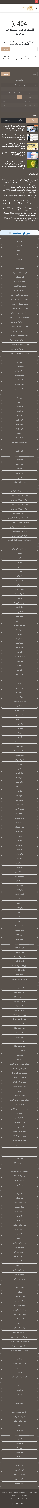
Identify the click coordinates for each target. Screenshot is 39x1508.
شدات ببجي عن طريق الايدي (19, 1064)
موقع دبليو (19, 804)
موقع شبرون (19, 876)
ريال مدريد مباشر (19, 1211)
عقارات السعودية (19, 1470)
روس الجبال (20, 778)
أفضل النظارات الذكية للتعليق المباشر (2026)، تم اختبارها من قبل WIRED (13, 146)
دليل (19, 912)
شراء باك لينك (19, 948)
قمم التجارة (19, 881)
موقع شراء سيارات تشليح (19, 1337)
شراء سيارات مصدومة (19, 1346)
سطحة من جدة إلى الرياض (19, 331)
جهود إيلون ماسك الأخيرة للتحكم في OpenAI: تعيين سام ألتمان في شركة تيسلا (19, 209)
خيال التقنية (19, 607)
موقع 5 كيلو (19, 571)
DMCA (27, 59)
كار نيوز (19, 652)
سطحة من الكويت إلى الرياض (19, 353)
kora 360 (19, 438)
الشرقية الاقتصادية (20, 625)
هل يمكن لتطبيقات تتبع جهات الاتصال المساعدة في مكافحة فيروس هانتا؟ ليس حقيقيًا (13, 137)
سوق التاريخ (19, 1185)
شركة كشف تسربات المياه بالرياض (19, 518)
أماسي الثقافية (19, 674)
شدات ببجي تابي (19, 1001)
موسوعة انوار (19, 755)
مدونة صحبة (19, 746)
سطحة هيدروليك (19, 1301)
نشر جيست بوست (19, 1180)
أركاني (19, 737)
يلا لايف (19, 1359)
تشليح (19, 1323)
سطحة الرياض (19, 268)
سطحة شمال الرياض (19, 281)
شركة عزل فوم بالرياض (19, 513)
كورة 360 (19, 429)
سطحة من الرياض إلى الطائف (19, 308)
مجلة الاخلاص (19, 930)
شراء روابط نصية (19, 957)
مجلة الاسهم (20, 616)
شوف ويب (19, 612)
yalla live (19, 1430)
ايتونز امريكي (19, 1010)
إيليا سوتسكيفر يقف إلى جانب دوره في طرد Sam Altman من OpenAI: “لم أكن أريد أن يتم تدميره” (13, 128)
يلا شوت (19, 241)
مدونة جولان (20, 787)
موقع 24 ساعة (19, 589)
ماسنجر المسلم (20, 894)
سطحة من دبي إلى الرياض (19, 326)
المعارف (19, 706)
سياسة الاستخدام (8, 56)
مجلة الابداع (19, 692)
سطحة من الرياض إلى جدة (19, 295)
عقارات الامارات (19, 1474)
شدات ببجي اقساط (19, 988)
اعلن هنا (19, 553)
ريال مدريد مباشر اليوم (19, 1412)
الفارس (19, 791)
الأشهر (20, 120)
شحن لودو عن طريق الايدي (19, 1109)
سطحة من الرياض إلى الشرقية (19, 317)
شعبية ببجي (19, 1113)
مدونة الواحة (19, 885)
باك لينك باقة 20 (19, 1176)
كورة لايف (19, 398)
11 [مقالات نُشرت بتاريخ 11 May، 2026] (25, 97)
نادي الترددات (19, 697)
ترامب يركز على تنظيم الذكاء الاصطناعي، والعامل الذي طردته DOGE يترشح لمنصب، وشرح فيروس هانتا (19, 202)
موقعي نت (19, 800)
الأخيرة (31, 120)
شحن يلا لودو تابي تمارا (19, 1073)
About (22, 1499)
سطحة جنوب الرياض (19, 1314)
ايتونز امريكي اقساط (19, 1082)
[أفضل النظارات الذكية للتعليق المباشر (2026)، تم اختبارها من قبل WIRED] (32, 146)
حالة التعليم (19, 831)
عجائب (19, 665)
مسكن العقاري (19, 1483)
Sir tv (19, 1385)
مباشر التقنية (19, 742)
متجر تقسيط (19, 1037)
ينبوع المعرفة (19, 827)
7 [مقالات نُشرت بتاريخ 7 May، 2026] (9, 93)
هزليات (19, 836)
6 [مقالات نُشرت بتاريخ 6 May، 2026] (14, 93)
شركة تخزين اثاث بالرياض (19, 491)
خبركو (19, 585)
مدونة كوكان (19, 643)
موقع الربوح (19, 863)
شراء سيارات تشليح (19, 1332)
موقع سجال (19, 796)
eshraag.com (16, 1495)
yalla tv (19, 1368)
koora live (19, 411)
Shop (17, 1499)
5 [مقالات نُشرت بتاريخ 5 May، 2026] (19, 93)
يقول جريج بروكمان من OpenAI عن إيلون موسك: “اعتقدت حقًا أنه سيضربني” (19, 214)
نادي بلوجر (19, 661)
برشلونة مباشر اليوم (19, 1417)
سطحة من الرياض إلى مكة (19, 299)
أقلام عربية (19, 782)
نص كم (19, 576)
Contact (11, 1499)
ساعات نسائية (19, 375)
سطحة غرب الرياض (19, 290)
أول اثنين (19, 849)
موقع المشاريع (19, 818)
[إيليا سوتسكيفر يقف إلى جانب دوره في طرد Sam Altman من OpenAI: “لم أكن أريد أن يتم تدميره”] (32, 128)
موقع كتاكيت (19, 908)
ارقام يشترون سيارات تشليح (19, 1341)
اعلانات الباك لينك (19, 970)
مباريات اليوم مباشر (19, 482)
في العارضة (19, 1452)
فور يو (19, 1091)
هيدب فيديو (19, 715)
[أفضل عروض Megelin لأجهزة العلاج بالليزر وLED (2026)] (32, 155)
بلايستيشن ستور (19, 1122)
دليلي (19, 567)
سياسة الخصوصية (22, 56)
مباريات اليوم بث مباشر (19, 442)
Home (28, 1499)
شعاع (19, 769)
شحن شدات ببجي (19, 1095)
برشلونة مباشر (19, 1207)
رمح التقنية (19, 719)
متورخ (19, 679)
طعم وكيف (19, 728)
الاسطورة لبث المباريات (19, 1377)
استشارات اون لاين (19, 701)
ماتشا (19, 1154)
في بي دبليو (19, 845)
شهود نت (19, 733)
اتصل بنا (34, 59)
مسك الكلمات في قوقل (19, 549)
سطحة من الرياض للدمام (19, 313)
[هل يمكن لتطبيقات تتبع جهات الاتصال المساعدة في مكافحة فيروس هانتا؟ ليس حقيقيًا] (32, 137)
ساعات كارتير (19, 366)
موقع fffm (19, 935)
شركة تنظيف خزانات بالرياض (19, 522)
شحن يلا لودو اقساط (19, 1019)
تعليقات (7, 120)
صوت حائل (19, 867)
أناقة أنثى (19, 670)
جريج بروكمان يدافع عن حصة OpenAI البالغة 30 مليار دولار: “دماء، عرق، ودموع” (20, 219)
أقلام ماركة (19, 380)
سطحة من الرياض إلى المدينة (19, 340)
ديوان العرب (19, 773)
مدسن (19, 683)
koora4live (19, 406)
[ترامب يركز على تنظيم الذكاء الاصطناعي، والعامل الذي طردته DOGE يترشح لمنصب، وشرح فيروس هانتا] (32, 164)
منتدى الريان (19, 939)
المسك (19, 840)
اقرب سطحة (19, 277)
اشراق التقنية (19, 594)
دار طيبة (19, 903)
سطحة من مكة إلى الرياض (19, 304)
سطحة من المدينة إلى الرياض (19, 344)
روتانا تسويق (20, 688)
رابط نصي (19, 59)
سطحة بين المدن (19, 1296)
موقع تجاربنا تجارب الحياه (19, 1171)
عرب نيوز (19, 621)
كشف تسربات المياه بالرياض (19, 527)
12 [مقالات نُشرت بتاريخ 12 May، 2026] (20, 97)
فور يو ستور (19, 1055)
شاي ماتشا (19, 1158)
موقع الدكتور (19, 854)
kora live (20, 469)
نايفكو (19, 921)
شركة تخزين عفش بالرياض (19, 500)
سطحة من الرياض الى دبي (19, 322)
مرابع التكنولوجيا (19, 603)
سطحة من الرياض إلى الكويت (19, 349)
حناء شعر (19, 1145)
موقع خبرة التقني (19, 656)
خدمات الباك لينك (8, 59)
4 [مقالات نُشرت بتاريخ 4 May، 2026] (24, 93)
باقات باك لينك (19, 961)
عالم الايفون (19, 630)
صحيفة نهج (19, 647)
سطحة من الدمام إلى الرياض (19, 335)
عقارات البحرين (20, 1479)
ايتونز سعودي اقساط (19, 1015)
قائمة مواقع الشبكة (7, 1492)
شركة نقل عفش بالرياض (19, 495)
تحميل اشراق (19, 710)
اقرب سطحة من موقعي (19, 273)
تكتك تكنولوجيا (19, 639)
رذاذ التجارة (19, 724)
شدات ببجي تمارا (19, 992)
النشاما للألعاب (19, 822)
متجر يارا (19, 764)
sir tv (19, 1399)
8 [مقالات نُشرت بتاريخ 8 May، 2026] (4, 93)
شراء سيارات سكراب (19, 1328)
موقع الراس (19, 813)
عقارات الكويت (19, 1465)
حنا (19, 1149)
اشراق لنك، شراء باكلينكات (19, 966)
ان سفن (19, 598)
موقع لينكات (19, 890)
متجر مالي (19, 580)
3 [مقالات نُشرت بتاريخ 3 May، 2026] (29, 93)
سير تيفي (20, 1394)
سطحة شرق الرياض (19, 286)
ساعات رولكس (19, 371)
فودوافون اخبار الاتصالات (20, 979)
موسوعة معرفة (19, 926)
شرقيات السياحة (19, 751)
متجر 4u (19, 1060)
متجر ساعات (19, 384)
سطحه (19, 1292)
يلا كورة (19, 1457)
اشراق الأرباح (19, 760)
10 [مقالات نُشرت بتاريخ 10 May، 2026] (30, 97)
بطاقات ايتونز (19, 1118)
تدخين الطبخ (19, 858)
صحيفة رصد (19, 917)
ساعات (19, 362)
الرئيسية (33, 56)
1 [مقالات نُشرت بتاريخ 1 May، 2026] (4, 89)
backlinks (19, 975)
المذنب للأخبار (19, 809)
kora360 (19, 402)
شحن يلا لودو (19, 1104)
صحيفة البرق (19, 872)
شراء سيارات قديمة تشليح (19, 1350)
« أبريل (35, 115)
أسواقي (19, 634)
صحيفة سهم (20, 899)
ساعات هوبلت (19, 389)
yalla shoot (19, 250)
